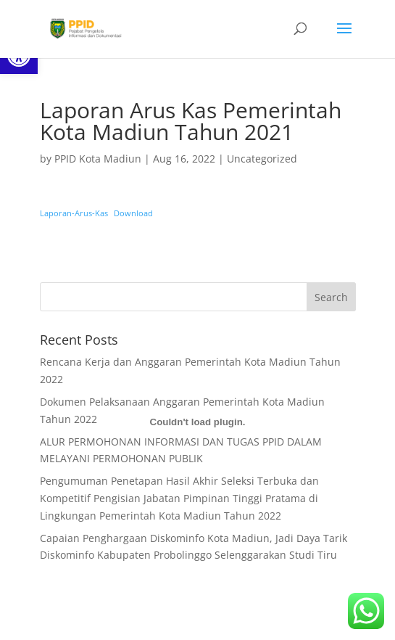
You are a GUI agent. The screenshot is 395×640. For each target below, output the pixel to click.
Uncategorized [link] (262, 158)
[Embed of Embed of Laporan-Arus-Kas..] (198, 422)
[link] (84, 28)
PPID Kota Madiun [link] (97, 158)
